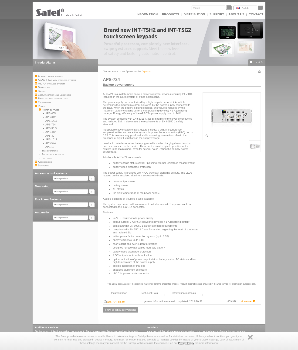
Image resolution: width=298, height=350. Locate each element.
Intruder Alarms (45, 62)
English (245, 8)
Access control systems (51, 173)
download (248, 301)
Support (217, 14)
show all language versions (120, 309)
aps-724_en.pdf (114, 301)
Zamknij (250, 337)
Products (170, 14)
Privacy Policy (186, 343)
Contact (256, 14)
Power (123, 71)
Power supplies (134, 71)
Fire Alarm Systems (48, 199)
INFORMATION (147, 14)
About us (236, 14)
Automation (43, 212)
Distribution (194, 14)
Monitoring (42, 186)
